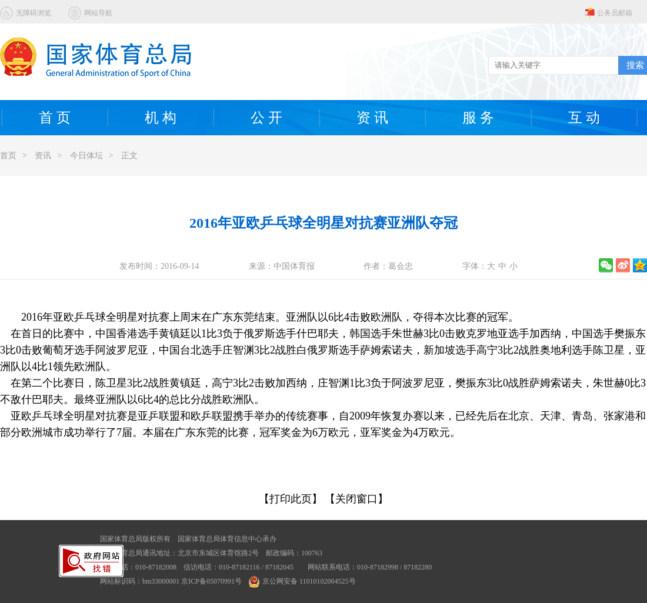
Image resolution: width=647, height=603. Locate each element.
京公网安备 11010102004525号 (302, 581)
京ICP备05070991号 (211, 581)
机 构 (160, 117)
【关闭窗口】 (356, 499)
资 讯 (372, 117)
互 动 (584, 117)
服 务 (478, 117)
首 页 (55, 117)
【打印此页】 (290, 499)
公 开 (266, 117)
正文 (129, 155)
